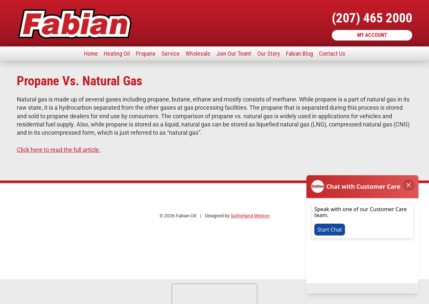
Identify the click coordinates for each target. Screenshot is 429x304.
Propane (146, 53)
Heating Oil (117, 53)
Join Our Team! (233, 53)
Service (170, 53)
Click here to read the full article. (58, 149)
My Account (372, 35)
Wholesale (198, 53)
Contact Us (332, 53)
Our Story (268, 53)
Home (91, 53)
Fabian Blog (299, 53)
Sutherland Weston (250, 216)
